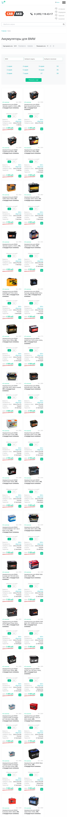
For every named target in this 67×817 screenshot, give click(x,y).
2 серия (9, 70)
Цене (15, 46)
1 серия (9, 66)
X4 (58, 66)
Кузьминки (60, 18)
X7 (41, 73)
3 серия (9, 73)
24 (50, 46)
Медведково (60, 12)
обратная (18, 121)
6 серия (41, 66)
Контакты (54, 768)
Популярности (22, 46)
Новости (45, 768)
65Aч (41, 542)
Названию (30, 46)
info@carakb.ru (20, 753)
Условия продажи (6, 774)
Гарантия (56, 765)
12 (47, 46)
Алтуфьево (60, 9)
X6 (58, 73)
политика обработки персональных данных (10, 775)
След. (42, 608)
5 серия (25, 70)
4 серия (25, 66)
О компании (31, 765)
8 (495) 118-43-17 (43, 14)
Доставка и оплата (44, 765)
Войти (58, 2)
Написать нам (49, 785)
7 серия (25, 73)
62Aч (62, 542)
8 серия (41, 70)
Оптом (37, 768)
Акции (30, 768)
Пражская (59, 15)
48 (53, 46)
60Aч (19, 119)
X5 (58, 70)
